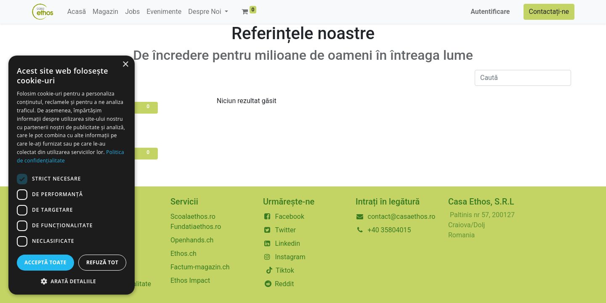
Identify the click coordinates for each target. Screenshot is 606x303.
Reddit (284, 284)
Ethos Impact (190, 280)
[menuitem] (76, 11)
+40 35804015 (389, 230)
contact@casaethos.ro (402, 217)
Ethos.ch (183, 254)
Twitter (285, 230)
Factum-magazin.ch (200, 267)
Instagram (290, 257)
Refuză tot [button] (102, 262)
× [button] (125, 64)
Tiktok (284, 270)
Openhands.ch (191, 240)
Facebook (289, 217)
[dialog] (71, 175)
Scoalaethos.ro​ (192, 217)
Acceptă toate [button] (45, 262)
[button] (71, 281)
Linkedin (287, 243)
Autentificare (490, 12)
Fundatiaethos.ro (195, 227)
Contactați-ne (549, 12)
